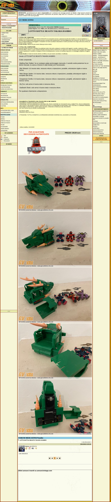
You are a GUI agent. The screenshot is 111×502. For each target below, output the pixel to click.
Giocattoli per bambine (100, 80)
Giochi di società (98, 99)
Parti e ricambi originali (101, 60)
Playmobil (96, 76)
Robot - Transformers (100, 55)
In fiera (3, 58)
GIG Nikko (96, 88)
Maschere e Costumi (99, 123)
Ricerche (4, 78)
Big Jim (95, 69)
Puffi (94, 81)
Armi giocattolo (98, 95)
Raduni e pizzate (6, 97)
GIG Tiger (96, 90)
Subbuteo (96, 125)
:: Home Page (4, 33)
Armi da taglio (5, 121)
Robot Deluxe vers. (99, 52)
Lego (94, 73)
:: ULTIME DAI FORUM (7, 47)
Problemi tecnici (6, 85)
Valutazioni (4, 56)
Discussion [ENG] (6, 62)
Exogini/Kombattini (99, 83)
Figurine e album (98, 116)
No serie (50, 28)
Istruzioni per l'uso (7, 110)
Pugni (2, 117)
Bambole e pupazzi (99, 78)
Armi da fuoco (5, 122)
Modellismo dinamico (100, 114)
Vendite (3, 77)
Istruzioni (4, 130)
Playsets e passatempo (100, 97)
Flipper (95, 121)
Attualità (4, 93)
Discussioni (4, 52)
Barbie (95, 71)
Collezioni (4, 104)
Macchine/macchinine (100, 87)
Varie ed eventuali (7, 89)
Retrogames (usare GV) (100, 111)
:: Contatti (4, 36)
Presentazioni (5, 64)
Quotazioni (4, 60)
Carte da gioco (98, 113)
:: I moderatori (5, 40)
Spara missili (5, 128)
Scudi (2, 124)
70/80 (42, 28)
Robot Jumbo (97, 53)
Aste (2, 80)
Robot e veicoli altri (99, 59)
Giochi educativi (98, 130)
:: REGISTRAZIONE (6, 27)
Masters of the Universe (101, 66)
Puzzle (95, 126)
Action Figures (33, 28)
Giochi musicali (98, 131)
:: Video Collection (7, 43)
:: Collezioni (5, 41)
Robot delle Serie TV (100, 50)
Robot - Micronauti (99, 57)
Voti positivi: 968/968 (52, 27)
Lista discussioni (86, 442)
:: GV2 (2, 34)
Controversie (5, 87)
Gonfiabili (96, 128)
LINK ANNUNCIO (23, 453)
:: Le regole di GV (6, 38)
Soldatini (96, 74)
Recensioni (4, 54)
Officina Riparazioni (7, 102)
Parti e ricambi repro (100, 67)
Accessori (4, 126)
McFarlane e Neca (99, 94)
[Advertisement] (101, 6)
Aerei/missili (97, 85)
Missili (3, 119)
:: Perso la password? (8, 26)
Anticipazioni (5, 72)
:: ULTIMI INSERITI (98, 41)
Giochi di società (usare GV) (101, 119)
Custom (3, 106)
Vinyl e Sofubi (97, 62)
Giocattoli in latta (99, 92)
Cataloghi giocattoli (100, 101)
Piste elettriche (98, 133)
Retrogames (97, 102)
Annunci (61, 27)
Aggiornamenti (6, 112)
